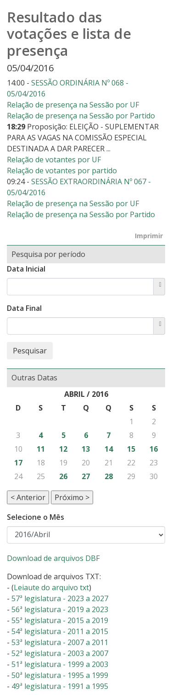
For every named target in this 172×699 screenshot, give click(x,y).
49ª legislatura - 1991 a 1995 (59, 686)
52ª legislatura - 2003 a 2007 (59, 653)
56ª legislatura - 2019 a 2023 (59, 609)
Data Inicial (26, 269)
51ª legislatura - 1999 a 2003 (59, 664)
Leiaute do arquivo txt (51, 587)
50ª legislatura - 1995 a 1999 (59, 675)
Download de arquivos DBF (53, 558)
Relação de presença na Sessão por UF (73, 105)
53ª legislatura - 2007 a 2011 (59, 642)
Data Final (24, 308)
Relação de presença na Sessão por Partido (81, 116)
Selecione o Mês (35, 517)
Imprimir (149, 235)
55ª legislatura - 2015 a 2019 (59, 620)
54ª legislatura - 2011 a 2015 (59, 631)
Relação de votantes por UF (54, 160)
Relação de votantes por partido (62, 170)
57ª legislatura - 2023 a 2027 (59, 598)
